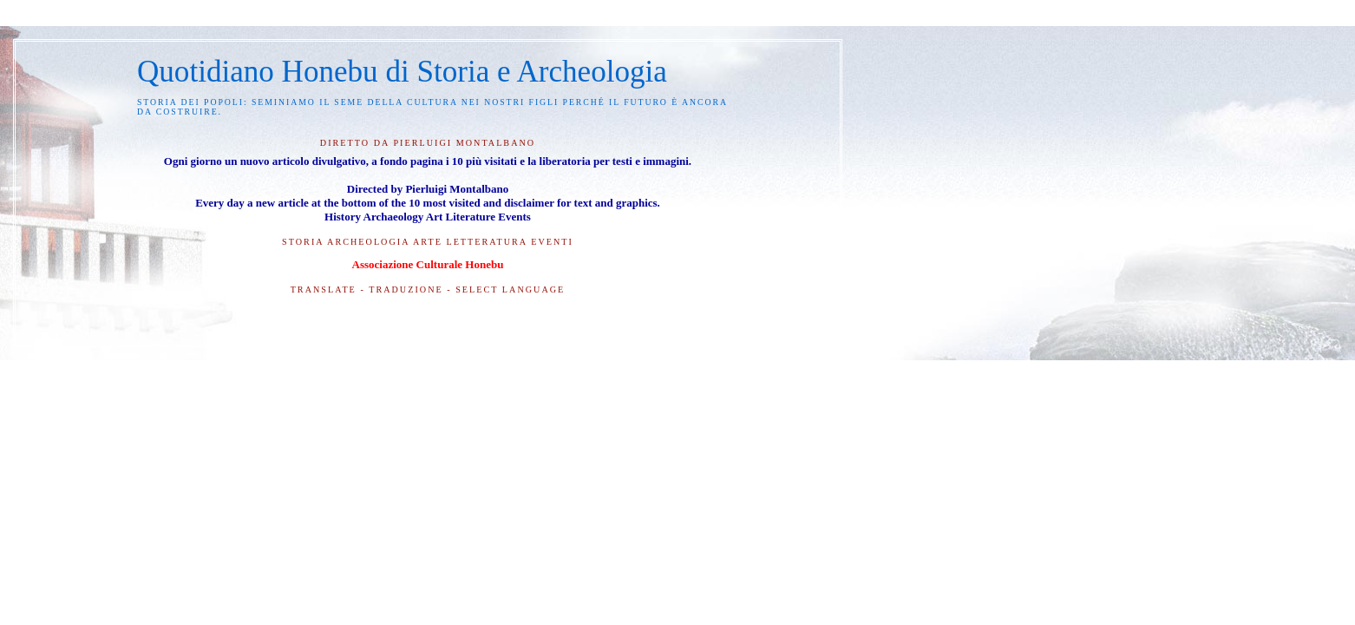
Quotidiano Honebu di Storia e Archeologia (402, 72)
